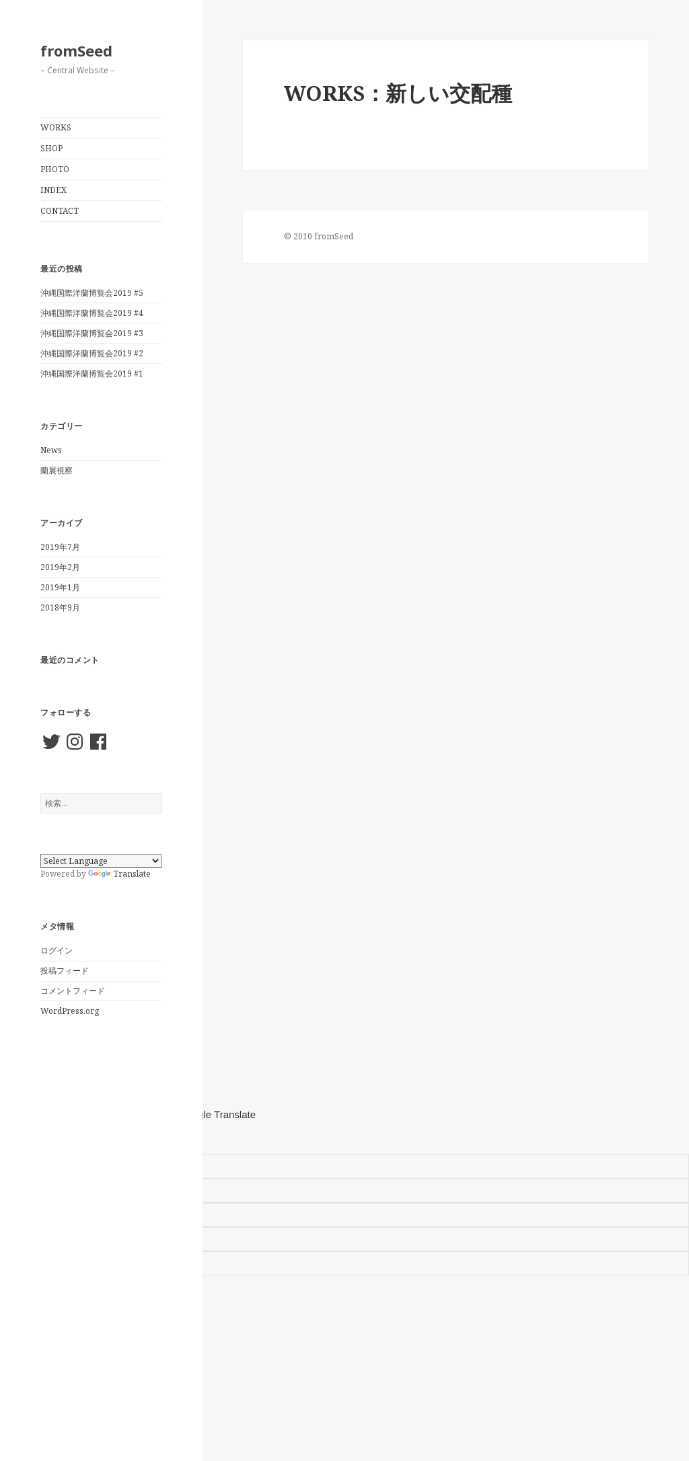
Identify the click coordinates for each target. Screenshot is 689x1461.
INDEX (53, 190)
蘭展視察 (56, 470)
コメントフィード (72, 990)
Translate (119, 873)
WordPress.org (69, 1011)
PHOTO (54, 169)
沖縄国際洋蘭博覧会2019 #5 (91, 293)
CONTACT (59, 210)
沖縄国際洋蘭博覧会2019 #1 (91, 373)
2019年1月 (60, 587)
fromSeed (76, 50)
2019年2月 (60, 567)
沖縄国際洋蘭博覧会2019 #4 (91, 313)
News (51, 450)
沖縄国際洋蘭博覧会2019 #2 (91, 353)
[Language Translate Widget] (100, 861)
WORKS (55, 127)
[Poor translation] (71, 1138)
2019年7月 (60, 547)
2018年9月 (60, 607)
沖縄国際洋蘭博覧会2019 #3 (91, 333)
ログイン (56, 950)
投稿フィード (64, 970)
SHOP (51, 148)
